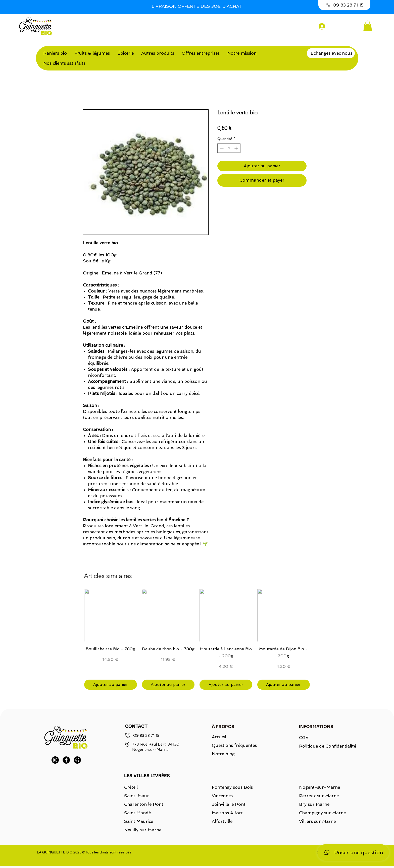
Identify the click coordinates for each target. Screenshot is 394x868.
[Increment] (236, 148)
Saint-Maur (136, 795)
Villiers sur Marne (317, 821)
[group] (197, 639)
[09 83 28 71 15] (344, 5)
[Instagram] (55, 760)
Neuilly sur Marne (142, 829)
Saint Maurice (138, 821)
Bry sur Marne (314, 804)
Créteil (131, 787)
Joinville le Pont (228, 804)
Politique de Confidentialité (324, 746)
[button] (367, 26)
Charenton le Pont (143, 804)
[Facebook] (66, 760)
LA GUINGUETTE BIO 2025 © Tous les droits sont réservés (84, 852)
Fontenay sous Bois (232, 787)
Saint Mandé (137, 812)
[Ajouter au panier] (110, 685)
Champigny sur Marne (322, 812)
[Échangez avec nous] (331, 53)
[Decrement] (221, 148)
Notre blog (223, 753)
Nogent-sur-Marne (319, 787)
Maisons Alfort (227, 812)
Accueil (219, 736)
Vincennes (222, 795)
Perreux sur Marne (319, 795)
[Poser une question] (353, 852)
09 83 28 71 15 (146, 735)
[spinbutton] (228, 148)
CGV (304, 737)
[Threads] (77, 760)
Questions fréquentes (234, 745)
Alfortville (222, 821)
